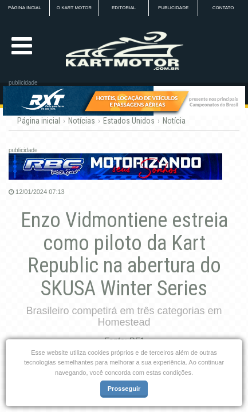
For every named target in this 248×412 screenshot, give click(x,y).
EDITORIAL (124, 7)
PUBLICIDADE (173, 7)
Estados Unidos (129, 120)
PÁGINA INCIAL (24, 7)
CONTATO (223, 7)
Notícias (81, 120)
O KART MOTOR (74, 7)
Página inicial (38, 120)
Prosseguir (124, 388)
